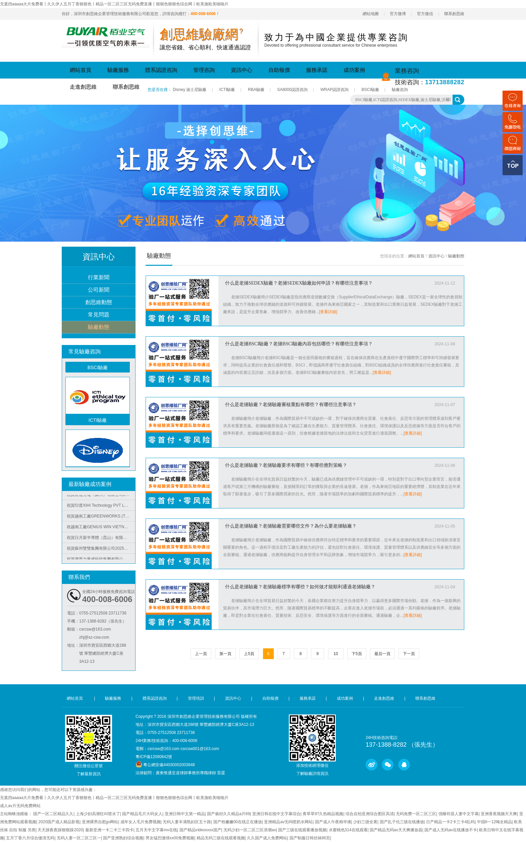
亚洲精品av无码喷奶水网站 (288, 822)
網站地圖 (371, 13)
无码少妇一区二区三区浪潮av (249, 830)
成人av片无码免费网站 (20, 805)
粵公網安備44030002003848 (169, 764)
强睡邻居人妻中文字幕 (458, 813)
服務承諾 (316, 70)
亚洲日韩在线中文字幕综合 (276, 813)
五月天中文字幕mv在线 (156, 830)
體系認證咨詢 (161, 70)
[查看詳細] (328, 311)
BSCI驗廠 (370, 89)
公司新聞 (99, 290)
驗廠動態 (99, 327)
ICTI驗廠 (227, 89)
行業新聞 (99, 277)
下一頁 (409, 653)
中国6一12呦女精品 (494, 822)
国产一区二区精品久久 (53, 813)
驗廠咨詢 (400, 89)
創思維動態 (99, 302)
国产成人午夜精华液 (333, 822)
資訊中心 (241, 70)
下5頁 (357, 653)
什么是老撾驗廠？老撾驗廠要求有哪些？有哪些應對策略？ (286, 465)
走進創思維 (83, 87)
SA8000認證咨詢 (292, 89)
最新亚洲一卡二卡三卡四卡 (109, 830)
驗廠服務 (118, 70)
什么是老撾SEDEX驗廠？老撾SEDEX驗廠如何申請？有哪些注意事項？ (299, 283)
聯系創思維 (454, 13)
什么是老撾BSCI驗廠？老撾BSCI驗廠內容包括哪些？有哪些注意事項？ (299, 343)
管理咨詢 (204, 70)
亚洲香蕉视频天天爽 (499, 813)
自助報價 (279, 70)
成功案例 (354, 70)
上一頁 (201, 653)
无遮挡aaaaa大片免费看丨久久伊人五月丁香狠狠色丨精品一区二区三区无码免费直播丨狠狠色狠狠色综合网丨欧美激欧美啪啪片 (114, 4)
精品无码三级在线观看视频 (221, 838)
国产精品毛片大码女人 (142, 813)
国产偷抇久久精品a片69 (228, 813)
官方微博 (398, 13)
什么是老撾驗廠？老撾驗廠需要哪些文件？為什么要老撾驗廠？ (291, 526)
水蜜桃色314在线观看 (348, 830)
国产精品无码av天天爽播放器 (396, 830)
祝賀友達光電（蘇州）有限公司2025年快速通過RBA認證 (101, 496)
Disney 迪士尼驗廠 (189, 89)
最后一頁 (382, 653)
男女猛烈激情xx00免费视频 (170, 838)
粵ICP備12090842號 (154, 756)
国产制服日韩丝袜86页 (310, 838)
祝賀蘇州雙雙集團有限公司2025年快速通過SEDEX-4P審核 (101, 550)
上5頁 (249, 653)
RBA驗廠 (256, 89)
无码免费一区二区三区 (416, 813)
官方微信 (425, 13)
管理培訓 (196, 698)
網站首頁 (80, 70)
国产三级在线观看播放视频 (302, 830)
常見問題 (99, 315)
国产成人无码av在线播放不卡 (450, 830)
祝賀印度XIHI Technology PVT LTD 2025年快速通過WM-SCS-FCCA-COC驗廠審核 (101, 507)
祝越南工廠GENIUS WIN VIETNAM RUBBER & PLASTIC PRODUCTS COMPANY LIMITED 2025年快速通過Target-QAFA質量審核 (101, 528)
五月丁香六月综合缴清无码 (30, 838)
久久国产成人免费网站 (267, 838)
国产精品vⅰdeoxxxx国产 (200, 830)
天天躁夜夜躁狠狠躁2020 (60, 830)
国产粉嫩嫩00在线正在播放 (237, 822)
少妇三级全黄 (365, 822)
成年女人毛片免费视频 (140, 822)
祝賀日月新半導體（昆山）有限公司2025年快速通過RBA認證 (101, 539)
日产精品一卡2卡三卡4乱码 (450, 822)
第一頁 (225, 653)
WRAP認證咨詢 (334, 89)
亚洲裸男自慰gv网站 (100, 822)
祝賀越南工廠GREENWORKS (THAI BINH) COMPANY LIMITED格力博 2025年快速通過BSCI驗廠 (101, 517)
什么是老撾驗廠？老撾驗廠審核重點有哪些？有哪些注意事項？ (291, 404)
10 (335, 653)
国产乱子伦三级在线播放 (402, 822)
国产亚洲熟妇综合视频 (123, 838)
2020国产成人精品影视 (59, 822)
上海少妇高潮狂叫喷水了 (98, 813)
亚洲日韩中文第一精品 (185, 813)
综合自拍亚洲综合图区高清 (370, 813)
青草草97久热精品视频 (323, 813)
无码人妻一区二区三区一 (79, 838)
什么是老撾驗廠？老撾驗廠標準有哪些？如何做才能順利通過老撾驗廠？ (300, 586)
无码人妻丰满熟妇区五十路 (187, 822)
